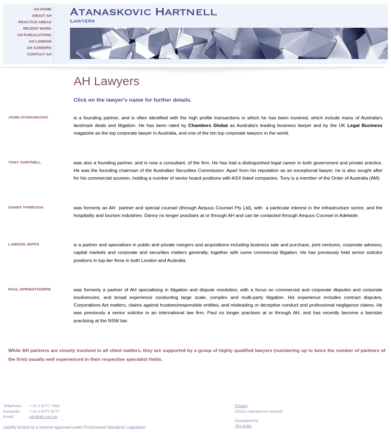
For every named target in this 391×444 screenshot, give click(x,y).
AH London (40, 41)
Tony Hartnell (24, 162)
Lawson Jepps (23, 244)
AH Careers (39, 48)
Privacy (241, 405)
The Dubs (243, 426)
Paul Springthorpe (29, 289)
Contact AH (39, 54)
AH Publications (34, 35)
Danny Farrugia (26, 207)
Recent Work (37, 29)
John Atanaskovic (28, 117)
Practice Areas (34, 22)
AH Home (42, 9)
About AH (41, 16)
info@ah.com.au (43, 416)
